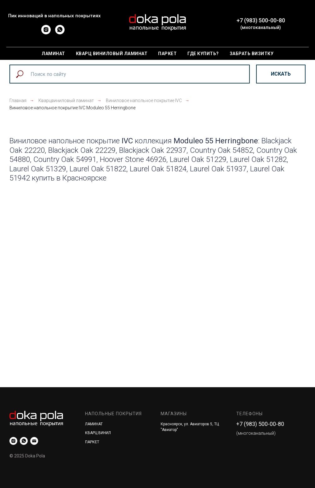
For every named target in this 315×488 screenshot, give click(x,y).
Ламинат (53, 53)
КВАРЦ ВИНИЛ (98, 433)
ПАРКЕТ (92, 442)
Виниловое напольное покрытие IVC (144, 100)
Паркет (167, 53)
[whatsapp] (60, 32)
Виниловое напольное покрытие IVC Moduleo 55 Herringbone (72, 107)
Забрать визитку (252, 53)
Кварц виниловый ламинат (112, 53)
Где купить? (203, 53)
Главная (17, 100)
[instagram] (46, 32)
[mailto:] (34, 441)
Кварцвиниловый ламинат (66, 100)
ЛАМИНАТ (94, 424)
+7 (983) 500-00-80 (261, 20)
